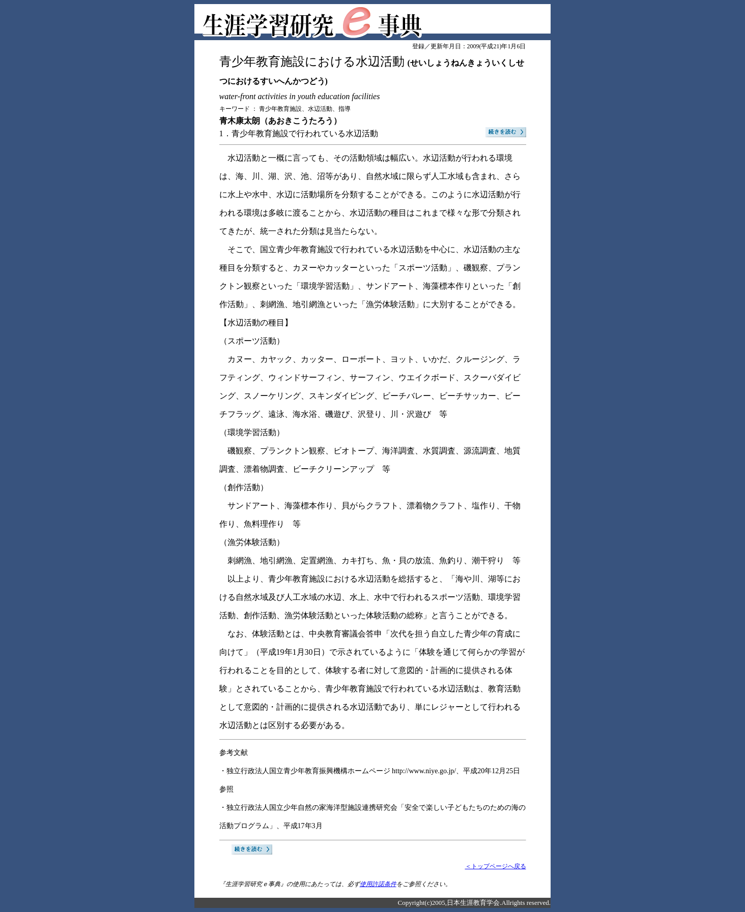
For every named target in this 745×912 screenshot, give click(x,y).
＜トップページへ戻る (495, 866)
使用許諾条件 (378, 884)
